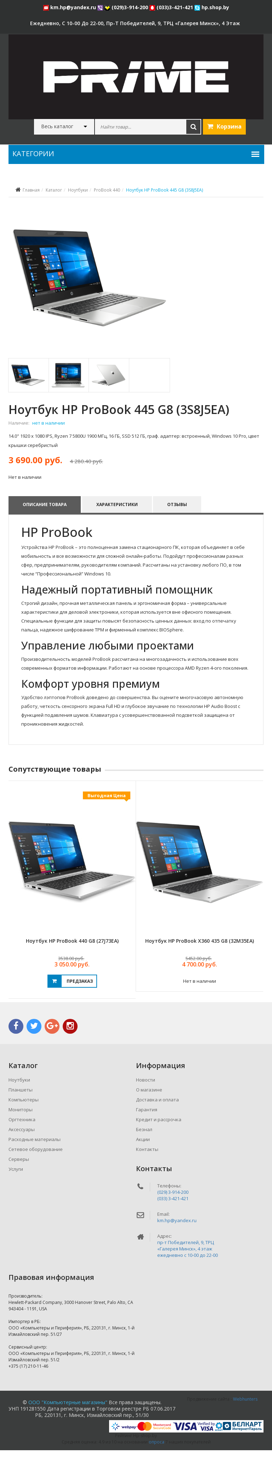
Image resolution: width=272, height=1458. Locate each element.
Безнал (144, 1137)
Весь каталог (57, 126)
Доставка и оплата (157, 1107)
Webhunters (245, 1407)
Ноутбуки (78, 190)
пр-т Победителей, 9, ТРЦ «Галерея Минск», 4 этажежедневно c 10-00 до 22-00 (187, 1256)
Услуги (15, 1177)
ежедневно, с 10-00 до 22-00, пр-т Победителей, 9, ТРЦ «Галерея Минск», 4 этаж (135, 23)
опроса (156, 1450)
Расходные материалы (34, 1147)
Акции (143, 1147)
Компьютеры (23, 1107)
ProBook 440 (107, 190)
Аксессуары (21, 1137)
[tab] (28, 383)
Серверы (18, 1167)
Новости (145, 1087)
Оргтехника (21, 1127)
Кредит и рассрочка (158, 1127)
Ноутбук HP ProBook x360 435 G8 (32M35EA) (199, 948)
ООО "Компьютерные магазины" (67, 1410)
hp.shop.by (211, 7)
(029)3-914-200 (126, 7)
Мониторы (20, 1117)
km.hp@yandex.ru (70, 7)
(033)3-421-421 (171, 7)
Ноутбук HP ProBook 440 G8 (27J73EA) (72, 948)
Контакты (147, 1157)
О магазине (149, 1097)
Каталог (54, 190)
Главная (31, 190)
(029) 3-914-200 (172, 1200)
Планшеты (20, 1097)
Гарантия (146, 1117)
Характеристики (117, 512)
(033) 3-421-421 (172, 1206)
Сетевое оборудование (35, 1157)
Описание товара (45, 512)
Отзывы (177, 512)
